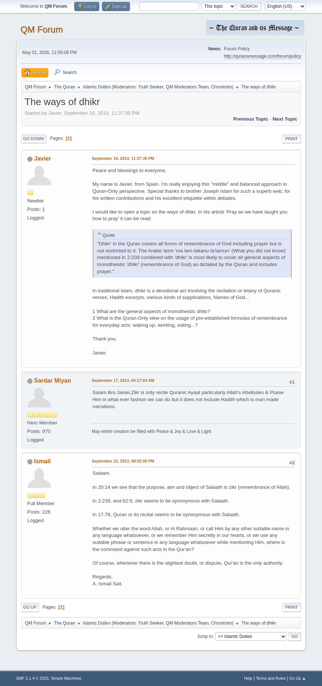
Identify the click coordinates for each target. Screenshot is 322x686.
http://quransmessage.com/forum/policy (262, 56)
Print (291, 139)
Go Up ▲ (298, 678)
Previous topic (250, 119)
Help (248, 678)
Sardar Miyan (52, 380)
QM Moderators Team (187, 87)
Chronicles (221, 87)
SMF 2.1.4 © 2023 (32, 678)
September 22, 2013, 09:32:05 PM (123, 461)
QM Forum (42, 29)
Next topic (285, 119)
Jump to (205, 636)
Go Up (30, 607)
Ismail (42, 461)
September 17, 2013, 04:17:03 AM (123, 380)
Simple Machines (66, 678)
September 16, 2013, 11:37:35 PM (123, 158)
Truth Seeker (151, 87)
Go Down (33, 139)
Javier (42, 158)
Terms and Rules (271, 678)
